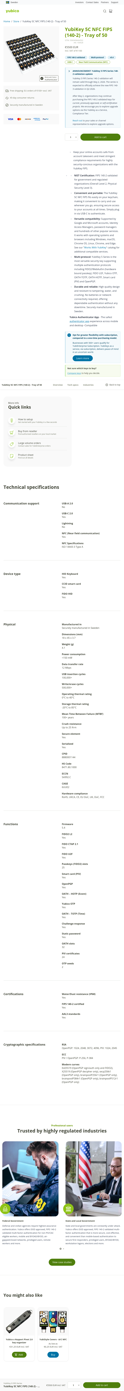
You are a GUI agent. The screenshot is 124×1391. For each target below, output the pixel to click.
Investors (79, 2)
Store (16, 21)
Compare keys (74, 373)
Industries (88, 384)
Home (7, 21)
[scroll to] (60, 1248)
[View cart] (110, 11)
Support (114, 2)
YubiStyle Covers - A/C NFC (53, 1339)
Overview (58, 384)
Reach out (77, 120)
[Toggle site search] (104, 11)
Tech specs (72, 384)
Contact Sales (92, 2)
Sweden (12, 2)
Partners (105, 2)
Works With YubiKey (95, 247)
